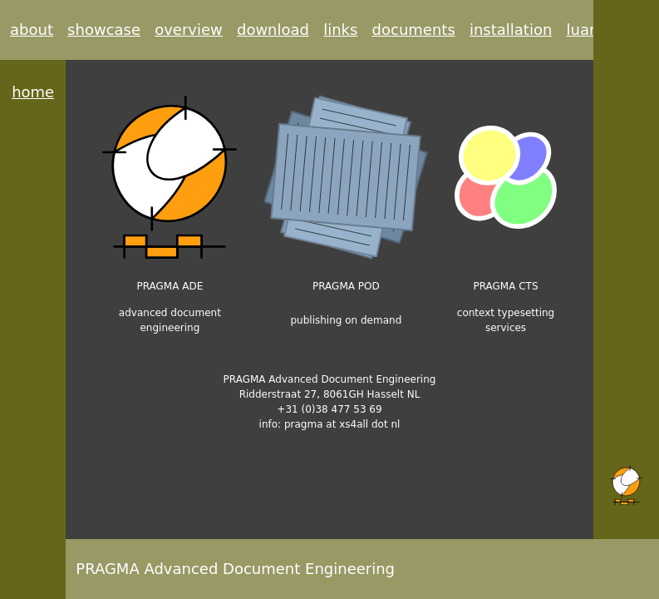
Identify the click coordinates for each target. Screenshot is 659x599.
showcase (103, 29)
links (340, 29)
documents (413, 29)
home (33, 92)
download (273, 29)
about (31, 29)
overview (189, 29)
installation (511, 29)
